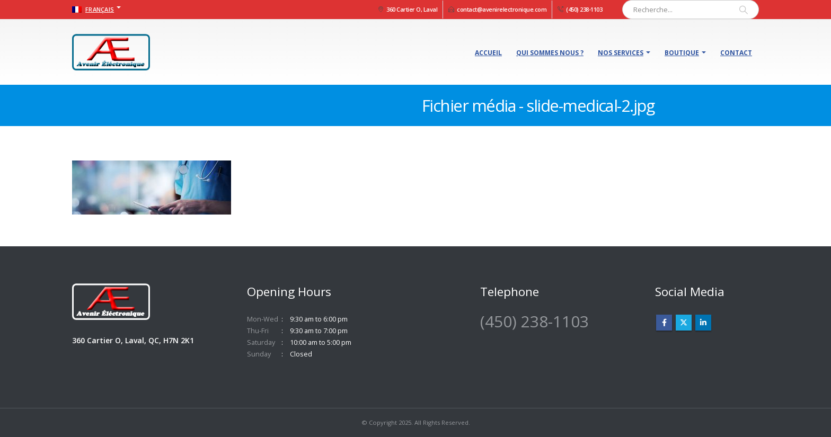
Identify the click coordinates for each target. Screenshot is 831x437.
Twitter (684, 323)
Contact (736, 52)
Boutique (682, 52)
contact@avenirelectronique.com (501, 9)
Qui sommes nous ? (550, 52)
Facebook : (664, 323)
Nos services (620, 52)
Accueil (488, 52)
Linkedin (703, 323)
